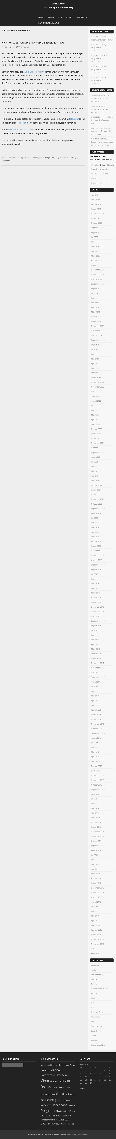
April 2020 (95, 532)
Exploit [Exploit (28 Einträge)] (68, 1081)
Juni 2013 (95, 911)
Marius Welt (58, 3)
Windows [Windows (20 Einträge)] (56, 1124)
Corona (94, 979)
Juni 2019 (95, 579)
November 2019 (97, 555)
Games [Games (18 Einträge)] (67, 1087)
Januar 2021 (96, 490)
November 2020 (97, 499)
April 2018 (95, 644)
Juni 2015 (95, 803)
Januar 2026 (96, 209)
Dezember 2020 (97, 494)
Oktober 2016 (96, 728)
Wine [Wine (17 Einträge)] (62, 1124)
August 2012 (96, 953)
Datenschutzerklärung (48, 23)
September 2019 (98, 565)
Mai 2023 (95, 359)
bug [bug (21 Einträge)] (67, 1065)
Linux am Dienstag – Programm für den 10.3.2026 (99, 80)
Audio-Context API (32, 71)
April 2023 (95, 363)
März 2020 (95, 536)
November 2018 (97, 611)
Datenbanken (96, 984)
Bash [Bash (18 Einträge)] (48, 1065)
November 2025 (97, 218)
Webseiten (95, 165)
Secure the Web (97, 1026)
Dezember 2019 (97, 551)
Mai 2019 (95, 583)
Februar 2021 (96, 485)
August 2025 (96, 232)
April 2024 (95, 307)
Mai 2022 (95, 415)
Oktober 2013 (96, 897)
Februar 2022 (96, 429)
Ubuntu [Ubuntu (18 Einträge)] (68, 1120)
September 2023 (98, 340)
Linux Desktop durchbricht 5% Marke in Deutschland (101, 131)
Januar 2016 (96, 771)
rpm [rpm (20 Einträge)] (73, 1111)
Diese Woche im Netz (99, 988)
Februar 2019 (96, 597)
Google (58, 157)
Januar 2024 (96, 321)
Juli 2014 (94, 855)
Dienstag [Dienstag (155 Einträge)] (47, 1080)
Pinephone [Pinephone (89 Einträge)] (60, 1105)
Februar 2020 (96, 541)
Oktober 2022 (96, 391)
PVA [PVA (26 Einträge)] (69, 1111)
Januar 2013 (96, 934)
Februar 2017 (96, 710)
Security (69, 17)
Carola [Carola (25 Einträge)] (72, 1065)
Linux (40, 17)
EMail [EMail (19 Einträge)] (57, 1081)
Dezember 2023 (97, 326)
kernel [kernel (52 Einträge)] (53, 1094)
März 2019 (95, 593)
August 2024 (96, 288)
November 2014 (97, 836)
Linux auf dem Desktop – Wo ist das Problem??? (101, 98)
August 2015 (96, 794)
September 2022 (98, 396)
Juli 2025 (94, 237)
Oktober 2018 (96, 616)
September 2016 (98, 733)
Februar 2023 (96, 373)
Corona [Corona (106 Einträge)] (54, 1070)
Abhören (34, 157)
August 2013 (96, 902)
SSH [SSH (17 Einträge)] (69, 1116)
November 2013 (97, 892)
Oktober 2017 (96, 672)
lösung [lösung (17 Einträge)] (58, 1100)
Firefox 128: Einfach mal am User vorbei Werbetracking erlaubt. (102, 142)
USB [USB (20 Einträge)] (51, 1124)
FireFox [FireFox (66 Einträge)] (57, 1087)
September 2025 (98, 228)
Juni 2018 (95, 635)
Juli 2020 (94, 518)
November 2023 (97, 330)
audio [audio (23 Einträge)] (43, 1065)
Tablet (93, 1035)
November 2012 (97, 944)
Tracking (73, 157)
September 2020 (98, 508)
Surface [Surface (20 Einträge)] (44, 1120)
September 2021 (98, 452)
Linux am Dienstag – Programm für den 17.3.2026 (99, 69)
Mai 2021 (95, 471)
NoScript (74, 118)
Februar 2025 (96, 260)
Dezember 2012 (97, 939)
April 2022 (95, 419)
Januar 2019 (96, 602)
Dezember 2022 (97, 382)
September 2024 (98, 284)
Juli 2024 (94, 293)
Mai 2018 (95, 639)
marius (26, 47)
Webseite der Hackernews (21, 129)
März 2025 (95, 256)
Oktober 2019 (96, 560)
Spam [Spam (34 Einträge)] (64, 1115)
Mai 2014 (95, 864)
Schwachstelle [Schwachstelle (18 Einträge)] (46, 1116)
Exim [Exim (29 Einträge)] (62, 1080)
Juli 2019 (94, 574)
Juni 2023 (95, 354)
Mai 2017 (95, 696)
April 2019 (95, 588)
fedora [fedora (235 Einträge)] (46, 1086)
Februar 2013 (96, 930)
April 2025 (95, 251)
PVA (92, 1021)
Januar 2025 (96, 265)
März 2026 (95, 199)
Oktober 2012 (96, 948)
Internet (12, 157)
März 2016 (95, 761)
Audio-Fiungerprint (46, 157)
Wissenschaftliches (98, 1045)
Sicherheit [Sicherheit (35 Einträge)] (56, 1115)
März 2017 (95, 705)
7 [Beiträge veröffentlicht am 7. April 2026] (85, 1073)
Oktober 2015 (96, 785)
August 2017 (96, 682)
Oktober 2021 (96, 448)
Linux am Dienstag (98, 1012)
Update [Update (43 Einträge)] (45, 1123)
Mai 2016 (95, 752)
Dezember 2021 (97, 438)
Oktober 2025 (96, 223)
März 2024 (95, 312)
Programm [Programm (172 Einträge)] (49, 1110)
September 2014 (98, 845)
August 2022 (96, 401)
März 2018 (95, 649)
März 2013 (95, 925)
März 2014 (95, 874)
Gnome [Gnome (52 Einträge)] (45, 1094)
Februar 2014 (96, 878)
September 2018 (98, 621)
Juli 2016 (94, 742)
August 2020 (96, 513)
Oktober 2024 (96, 279)
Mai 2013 (95, 916)
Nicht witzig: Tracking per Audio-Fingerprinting (33, 42)
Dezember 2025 (97, 213)
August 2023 (96, 345)
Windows (94, 1040)
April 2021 (95, 476)
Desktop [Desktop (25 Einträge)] (65, 1075)
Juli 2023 (94, 349)
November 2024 (97, 274)
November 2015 (97, 780)
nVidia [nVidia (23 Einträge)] (50, 1105)
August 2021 (96, 457)
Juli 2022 (94, 405)
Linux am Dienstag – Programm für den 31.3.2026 (99, 47)
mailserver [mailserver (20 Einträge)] (66, 1100)
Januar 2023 (96, 377)
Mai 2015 (95, 808)
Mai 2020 (95, 527)
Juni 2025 (95, 242)
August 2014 (96, 850)
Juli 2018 (94, 630)
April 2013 (95, 920)
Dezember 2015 (97, 775)
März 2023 (95, 368)
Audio (93, 970)
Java (60, 17)
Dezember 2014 (97, 831)
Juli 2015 (94, 799)
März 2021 (95, 480)
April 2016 (95, 757)
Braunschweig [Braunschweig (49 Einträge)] (58, 1065)
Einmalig (110, 165)
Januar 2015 (96, 827)
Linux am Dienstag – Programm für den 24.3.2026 (99, 58)
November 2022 (97, 387)
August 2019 (96, 569)
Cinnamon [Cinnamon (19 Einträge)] (45, 1070)
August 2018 (96, 626)
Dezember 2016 (97, 719)
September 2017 (98, 677)
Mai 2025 (95, 246)
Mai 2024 (95, 302)
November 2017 (97, 668)
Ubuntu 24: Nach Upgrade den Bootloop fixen (102, 120)
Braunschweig (83, 17)
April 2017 (95, 700)
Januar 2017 (96, 714)
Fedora (50, 17)
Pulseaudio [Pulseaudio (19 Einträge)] (62, 1111)
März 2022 (95, 424)
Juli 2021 (94, 462)
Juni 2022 (95, 410)
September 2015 (98, 789)
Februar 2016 (96, 766)
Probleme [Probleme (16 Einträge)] (71, 1105)
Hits (103, 165)
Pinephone (95, 1017)
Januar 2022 (96, 433)
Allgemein (95, 965)
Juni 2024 (95, 298)
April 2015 (95, 813)
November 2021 (97, 443)
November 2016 (97, 724)
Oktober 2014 (96, 841)
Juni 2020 (95, 522)
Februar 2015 (96, 822)
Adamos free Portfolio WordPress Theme (47, 1134)
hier (36, 140)
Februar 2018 (96, 654)
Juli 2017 (94, 686)
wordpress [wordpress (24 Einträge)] (69, 1123)
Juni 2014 (95, 859)
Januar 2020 (96, 546)
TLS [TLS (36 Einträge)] (62, 1119)
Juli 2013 (94, 906)
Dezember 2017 (97, 663)
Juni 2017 (95, 691)
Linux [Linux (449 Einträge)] (62, 1094)
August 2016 (96, 738)
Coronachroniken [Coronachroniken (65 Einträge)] (51, 1075)
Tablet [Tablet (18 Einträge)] (58, 1120)
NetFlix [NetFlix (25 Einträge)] (44, 1105)
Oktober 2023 (96, 335)
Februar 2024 (96, 316)
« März (83, 1088)
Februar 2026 (96, 204)
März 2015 (95, 817)
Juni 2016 (95, 747)
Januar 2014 (96, 883)
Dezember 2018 (97, 607)
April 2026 (95, 195)
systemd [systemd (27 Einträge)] (51, 1119)
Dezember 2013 (97, 888)
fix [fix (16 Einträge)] (63, 1088)
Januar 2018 (96, 658)
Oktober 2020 (96, 504)
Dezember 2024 (97, 270)
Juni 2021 (95, 466)
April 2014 (95, 869)
